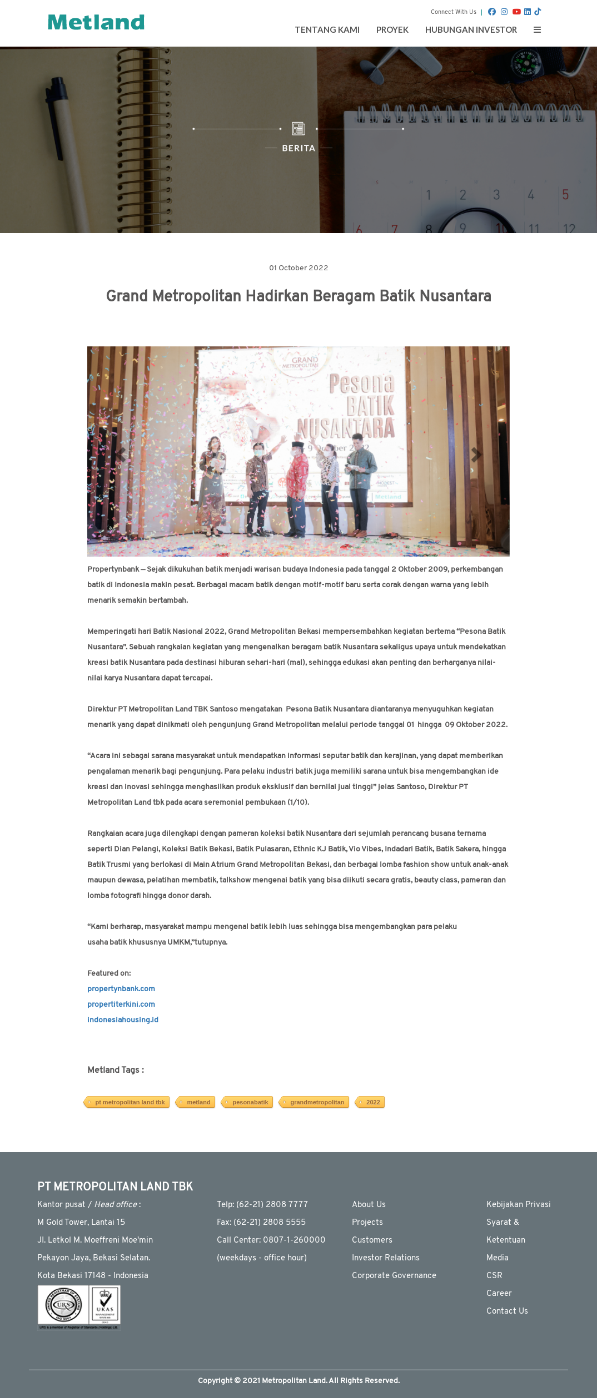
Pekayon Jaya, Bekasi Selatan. (93, 1258)
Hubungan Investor (471, 29)
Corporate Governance (394, 1276)
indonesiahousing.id (122, 1020)
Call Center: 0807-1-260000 (271, 1241)
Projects (367, 1223)
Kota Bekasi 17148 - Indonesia (92, 1276)
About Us (369, 1205)
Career (499, 1294)
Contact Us (507, 1312)
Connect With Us (453, 12)
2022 (373, 1102)
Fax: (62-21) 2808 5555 (261, 1223)
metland (198, 1102)
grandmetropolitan (317, 1102)
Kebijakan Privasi (518, 1205)
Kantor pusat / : (89, 1205)
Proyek (392, 29)
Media (497, 1258)
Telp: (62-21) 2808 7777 (262, 1205)
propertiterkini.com (121, 1005)
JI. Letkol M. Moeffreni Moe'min (95, 1241)
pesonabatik (250, 1102)
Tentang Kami (327, 29)
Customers (372, 1241)
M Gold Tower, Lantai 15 (81, 1223)
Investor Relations (386, 1258)
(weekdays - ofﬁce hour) (262, 1258)
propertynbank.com (121, 989)
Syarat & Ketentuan (505, 1232)
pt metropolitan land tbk (130, 1102)
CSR (494, 1276)
